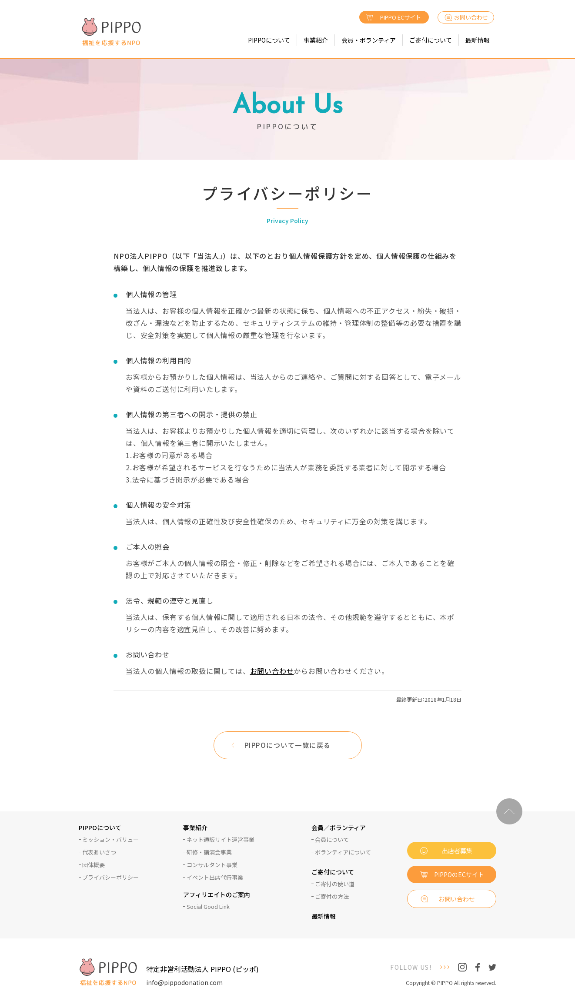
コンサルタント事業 (212, 865)
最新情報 (477, 40)
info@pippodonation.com (184, 982)
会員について (332, 839)
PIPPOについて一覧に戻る (287, 745)
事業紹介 (316, 40)
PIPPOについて (269, 40)
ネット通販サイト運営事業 (220, 839)
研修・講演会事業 (209, 852)
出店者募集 (457, 850)
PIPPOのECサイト (459, 874)
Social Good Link (208, 906)
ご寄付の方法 (332, 896)
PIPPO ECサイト (400, 17)
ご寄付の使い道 (334, 884)
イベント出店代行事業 (215, 877)
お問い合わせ (471, 17)
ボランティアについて (343, 852)
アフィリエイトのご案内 (216, 895)
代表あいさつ (99, 852)
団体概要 (93, 865)
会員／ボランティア (338, 828)
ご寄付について (430, 40)
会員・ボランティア (368, 40)
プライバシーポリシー (110, 877)
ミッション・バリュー (110, 839)
